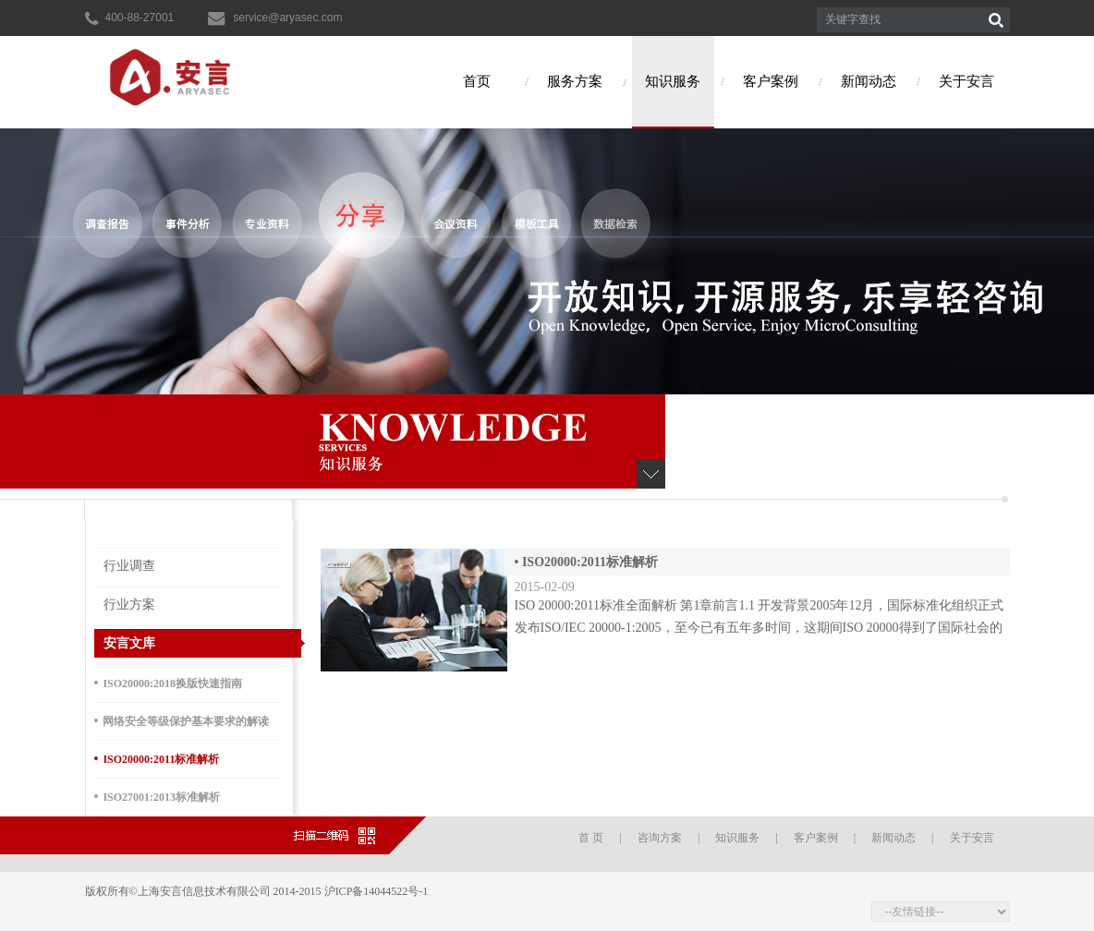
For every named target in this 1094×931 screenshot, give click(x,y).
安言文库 (129, 643)
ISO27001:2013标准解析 (157, 797)
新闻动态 (868, 81)
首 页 (590, 837)
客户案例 (770, 81)
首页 (477, 81)
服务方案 (574, 81)
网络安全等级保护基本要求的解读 (182, 721)
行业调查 (129, 566)
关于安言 (966, 81)
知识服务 (672, 81)
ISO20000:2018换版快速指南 (168, 683)
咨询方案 (660, 837)
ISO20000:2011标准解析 (157, 759)
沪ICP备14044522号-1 (378, 891)
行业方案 (129, 604)
